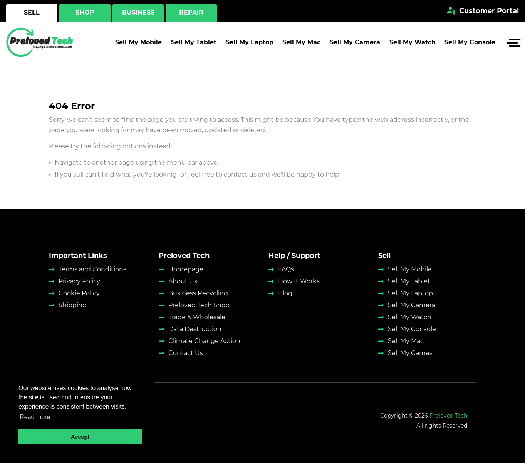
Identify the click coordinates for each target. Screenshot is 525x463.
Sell (32, 12)
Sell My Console (469, 44)
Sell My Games (410, 353)
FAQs (286, 269)
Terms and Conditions (92, 269)
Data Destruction (194, 329)
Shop (84, 12)
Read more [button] (35, 417)
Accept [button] (80, 437)
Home (57, 72)
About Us (182, 281)
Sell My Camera (355, 44)
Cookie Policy (79, 293)
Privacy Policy (79, 281)
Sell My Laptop (249, 44)
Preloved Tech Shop (199, 305)
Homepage (185, 269)
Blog (285, 293)
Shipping (73, 305)
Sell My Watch (412, 44)
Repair (191, 12)
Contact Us (185, 353)
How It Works (299, 281)
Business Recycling (198, 293)
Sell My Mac (301, 44)
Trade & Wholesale (196, 317)
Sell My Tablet (193, 44)
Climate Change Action (204, 341)
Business (138, 12)
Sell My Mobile (138, 44)
